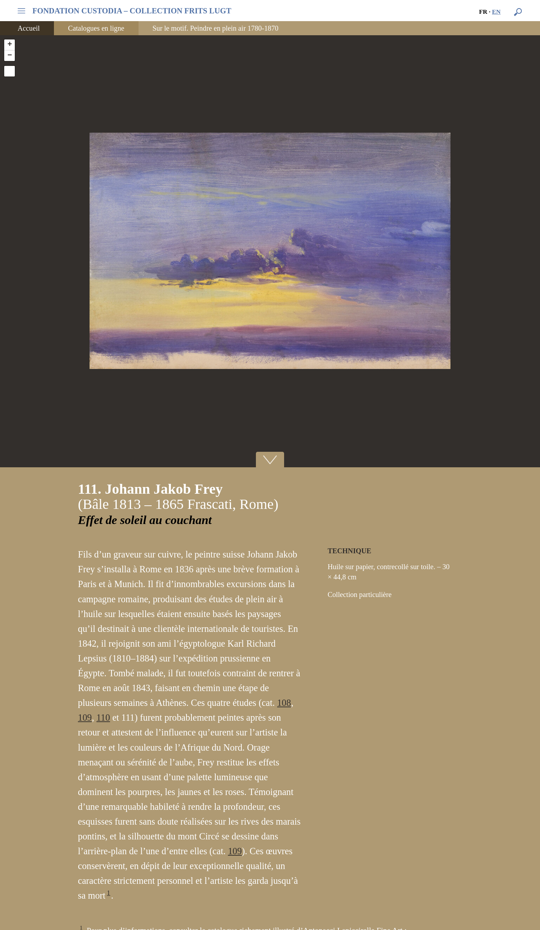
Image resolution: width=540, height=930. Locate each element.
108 (284, 703)
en (496, 11)
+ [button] (9, 44)
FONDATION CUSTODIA (131, 11)
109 (85, 718)
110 (103, 718)
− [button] (9, 55)
